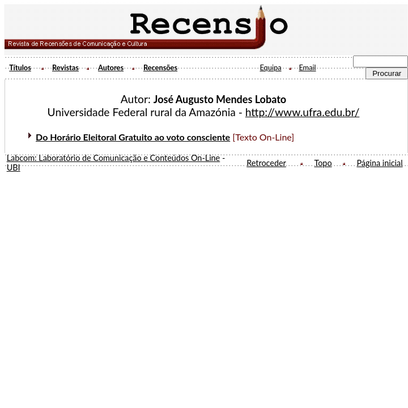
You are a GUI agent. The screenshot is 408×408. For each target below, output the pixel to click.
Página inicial (379, 163)
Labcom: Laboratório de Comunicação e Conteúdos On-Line (113, 158)
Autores (111, 67)
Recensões (160, 67)
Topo (323, 163)
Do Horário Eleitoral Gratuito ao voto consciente (133, 136)
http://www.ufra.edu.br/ (302, 111)
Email (307, 67)
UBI (13, 167)
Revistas (65, 67)
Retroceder (266, 163)
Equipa (270, 67)
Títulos (20, 67)
